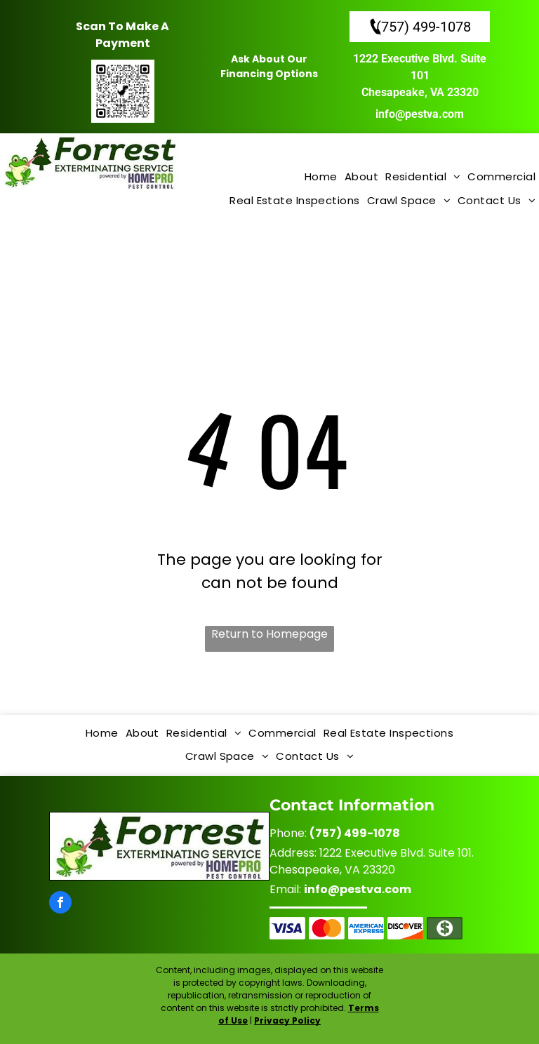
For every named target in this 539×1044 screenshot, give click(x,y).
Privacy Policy (287, 1020)
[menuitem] (321, 177)
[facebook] (60, 904)
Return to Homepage (269, 634)
